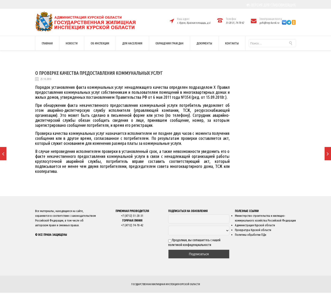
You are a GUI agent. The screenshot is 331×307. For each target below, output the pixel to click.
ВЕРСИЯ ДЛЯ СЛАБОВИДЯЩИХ (271, 5)
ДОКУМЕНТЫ (204, 43)
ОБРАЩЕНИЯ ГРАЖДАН (169, 43)
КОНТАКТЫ (232, 43)
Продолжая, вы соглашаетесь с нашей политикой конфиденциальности (194, 242)
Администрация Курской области (255, 225)
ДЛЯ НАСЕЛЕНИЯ (132, 43)
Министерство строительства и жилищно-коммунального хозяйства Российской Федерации (265, 218)
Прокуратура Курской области (253, 229)
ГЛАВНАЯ (47, 43)
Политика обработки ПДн (250, 234)
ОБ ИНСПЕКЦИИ (100, 43)
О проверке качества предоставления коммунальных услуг (99, 73)
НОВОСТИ (72, 43)
